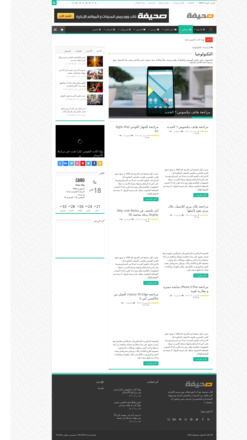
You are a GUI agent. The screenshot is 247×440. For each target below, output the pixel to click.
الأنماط (190, 29)
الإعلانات (180, 3)
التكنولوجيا (166, 131)
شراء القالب (129, 3)
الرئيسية (200, 29)
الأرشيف (130, 29)
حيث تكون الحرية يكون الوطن (62, 96)
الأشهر (88, 51)
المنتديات (141, 3)
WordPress (72, 435)
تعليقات (68, 51)
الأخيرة (78, 51)
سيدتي (144, 29)
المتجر (86, 29)
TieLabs (48, 435)
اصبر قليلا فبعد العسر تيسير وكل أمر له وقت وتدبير (116, 404)
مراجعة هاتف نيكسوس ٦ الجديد (177, 112)
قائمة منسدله (168, 3)
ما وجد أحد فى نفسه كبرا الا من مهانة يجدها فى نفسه (116, 416)
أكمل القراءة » (190, 195)
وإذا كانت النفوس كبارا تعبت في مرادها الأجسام (116, 391)
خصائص (176, 29)
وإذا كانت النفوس (185, 39)
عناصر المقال (153, 3)
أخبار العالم (160, 29)
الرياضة (99, 29)
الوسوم (57, 51)
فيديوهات (114, 29)
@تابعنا (89, 381)
